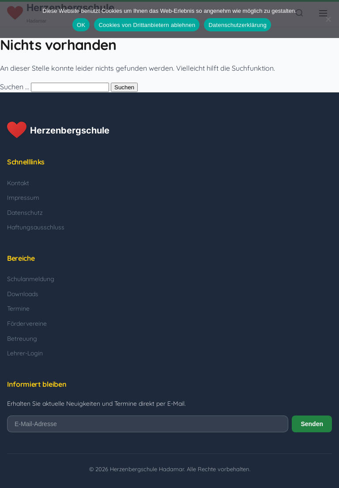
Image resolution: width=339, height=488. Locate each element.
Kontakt (18, 183)
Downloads (22, 294)
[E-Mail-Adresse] (147, 424)
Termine (18, 309)
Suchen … (14, 86)
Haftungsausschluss (35, 227)
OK (81, 25)
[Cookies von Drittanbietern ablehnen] (328, 19)
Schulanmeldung (30, 279)
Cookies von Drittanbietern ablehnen (146, 25)
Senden (312, 423)
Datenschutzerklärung (237, 25)
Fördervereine (27, 324)
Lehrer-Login (25, 353)
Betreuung (22, 339)
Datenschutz (25, 213)
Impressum (23, 198)
